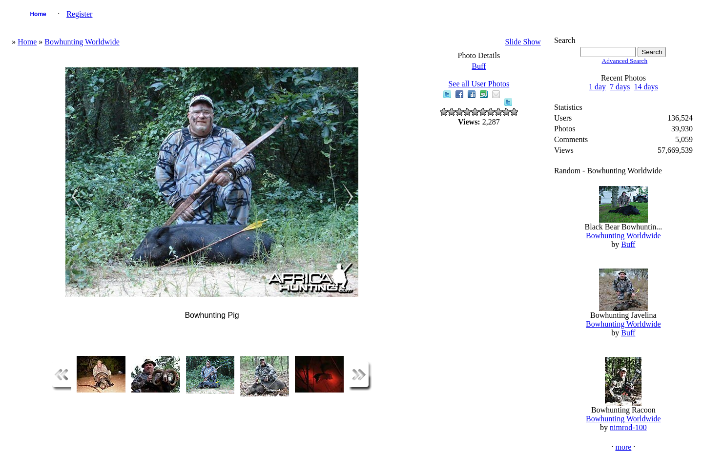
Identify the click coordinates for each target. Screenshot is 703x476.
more (623, 447)
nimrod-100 (628, 427)
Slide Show (523, 42)
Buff (479, 66)
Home (38, 14)
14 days (646, 87)
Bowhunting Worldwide (82, 42)
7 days (620, 87)
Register (79, 14)
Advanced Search (625, 60)
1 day (597, 87)
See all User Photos (478, 84)
